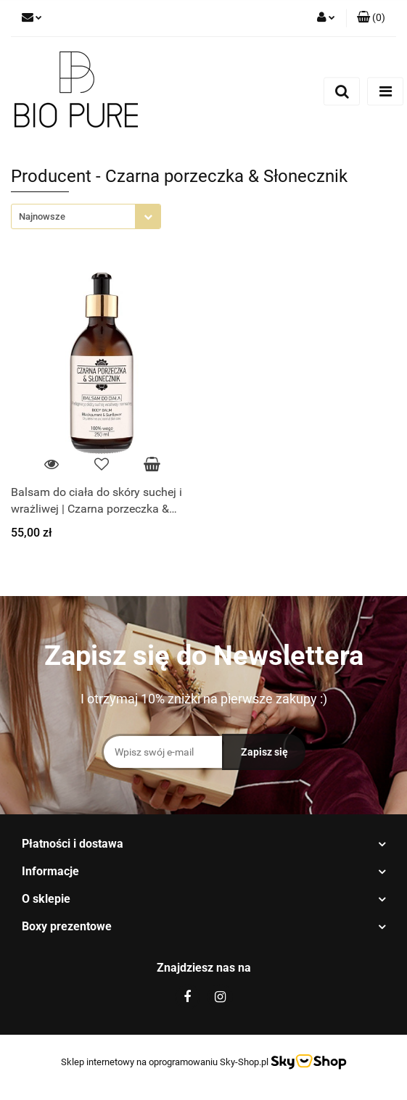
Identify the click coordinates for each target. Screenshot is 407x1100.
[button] (371, 18)
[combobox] (86, 216)
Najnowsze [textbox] (42, 216)
